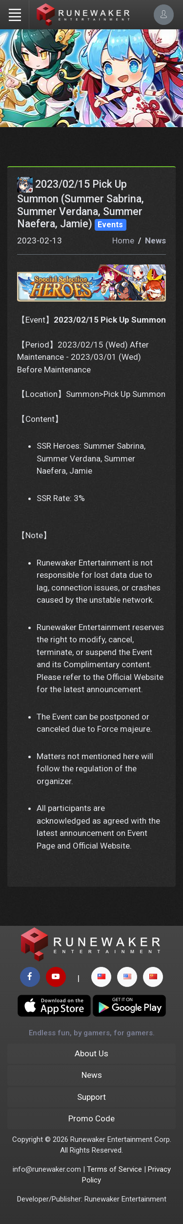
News (155, 240)
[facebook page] (30, 977)
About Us (91, 1053)
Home (123, 240)
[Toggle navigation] (14, 14)
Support (91, 1097)
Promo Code (91, 1118)
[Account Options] (164, 14)
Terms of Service (114, 1169)
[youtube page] (56, 977)
